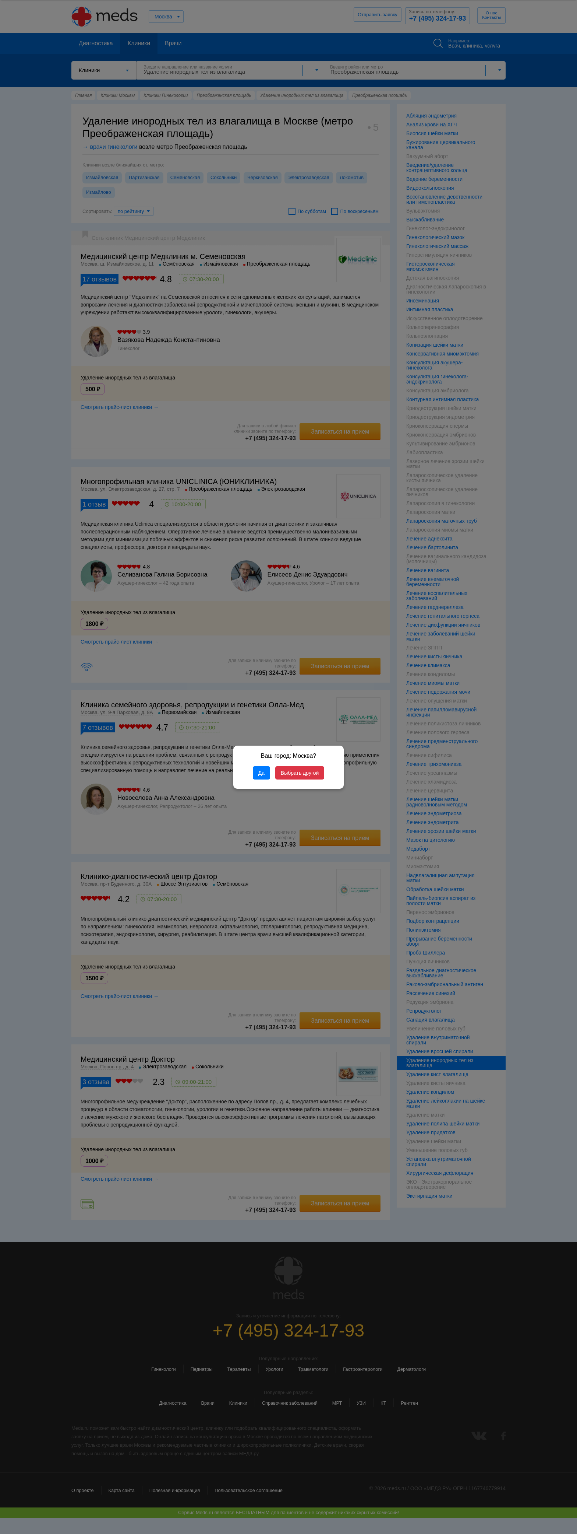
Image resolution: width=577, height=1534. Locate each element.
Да (261, 773)
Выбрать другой (300, 773)
